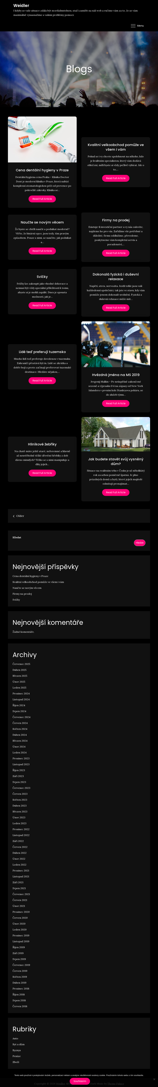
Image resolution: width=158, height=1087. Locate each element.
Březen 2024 (20, 740)
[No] (154, 1079)
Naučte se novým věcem (42, 222)
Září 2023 (18, 776)
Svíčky (42, 276)
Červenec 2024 (21, 717)
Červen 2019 (20, 970)
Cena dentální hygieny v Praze (42, 170)
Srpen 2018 (19, 1000)
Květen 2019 (20, 976)
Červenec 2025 (21, 663)
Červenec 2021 (21, 894)
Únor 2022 (19, 858)
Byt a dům (19, 1044)
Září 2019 (18, 953)
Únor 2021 (19, 905)
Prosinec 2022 (21, 829)
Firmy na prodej (115, 220)
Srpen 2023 (19, 782)
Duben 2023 (20, 805)
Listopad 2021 (21, 876)
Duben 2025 (19, 669)
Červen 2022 (20, 846)
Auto (15, 1038)
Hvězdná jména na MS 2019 (116, 374)
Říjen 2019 (19, 947)
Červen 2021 (20, 900)
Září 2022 (18, 841)
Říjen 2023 (19, 770)
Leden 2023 (19, 823)
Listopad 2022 (21, 835)
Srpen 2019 (19, 959)
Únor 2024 (19, 746)
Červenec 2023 (21, 787)
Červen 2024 (20, 723)
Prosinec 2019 (21, 935)
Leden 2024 (20, 752)
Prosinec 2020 (21, 911)
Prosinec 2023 (21, 758)
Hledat (17, 537)
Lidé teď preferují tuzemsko (42, 351)
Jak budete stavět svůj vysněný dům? (115, 461)
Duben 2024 (20, 734)
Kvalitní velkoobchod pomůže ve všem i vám (116, 147)
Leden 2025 (19, 687)
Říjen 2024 (19, 705)
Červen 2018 (20, 1006)
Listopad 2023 (21, 764)
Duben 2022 (20, 852)
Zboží (16, 1062)
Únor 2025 (19, 681)
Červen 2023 (20, 793)
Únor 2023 (19, 817)
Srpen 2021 (19, 888)
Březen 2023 (20, 811)
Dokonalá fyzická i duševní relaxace (116, 276)
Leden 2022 (19, 864)
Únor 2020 (19, 923)
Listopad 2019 (21, 941)
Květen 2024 (20, 728)
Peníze (17, 1056)
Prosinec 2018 (21, 988)
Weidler (21, 5)
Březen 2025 (20, 675)
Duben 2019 (19, 982)
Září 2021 (18, 882)
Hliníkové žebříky (42, 444)
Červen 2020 (20, 917)
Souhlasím (80, 1081)
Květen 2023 (20, 799)
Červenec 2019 (21, 964)
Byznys (17, 1050)
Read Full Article (42, 199)
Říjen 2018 (19, 994)
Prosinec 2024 (21, 693)
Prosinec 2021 (21, 870)
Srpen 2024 (19, 711)
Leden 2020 (20, 929)
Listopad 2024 (21, 699)
